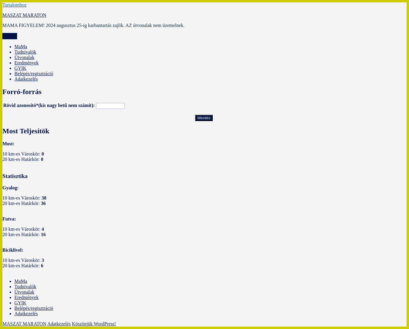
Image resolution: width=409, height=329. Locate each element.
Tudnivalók (25, 52)
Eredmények (26, 62)
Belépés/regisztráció (33, 73)
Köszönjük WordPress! (94, 323)
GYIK (20, 68)
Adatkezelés (26, 79)
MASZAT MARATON (24, 15)
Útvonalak (24, 57)
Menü (10, 36)
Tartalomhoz (14, 4)
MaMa (20, 46)
